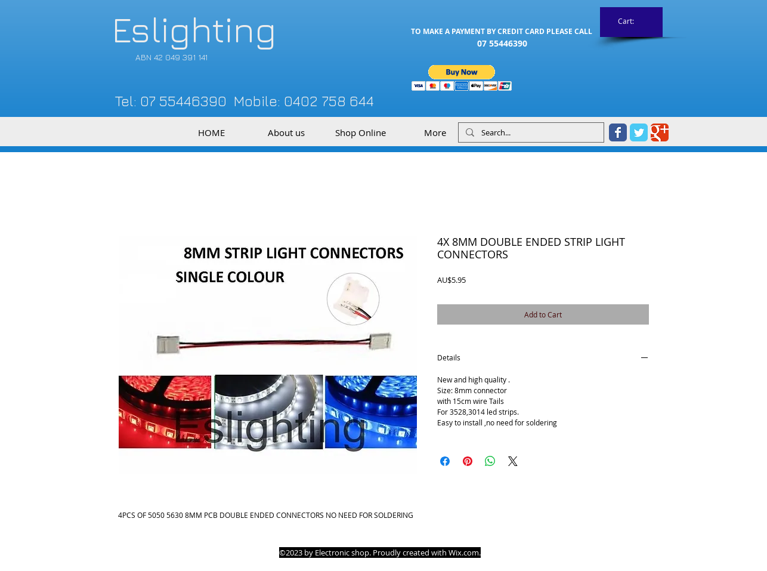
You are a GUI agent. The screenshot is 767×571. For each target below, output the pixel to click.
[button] (462, 78)
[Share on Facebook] (445, 461)
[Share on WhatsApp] (490, 461)
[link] (632, 21)
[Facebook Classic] (618, 132)
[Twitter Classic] (639, 132)
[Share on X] (513, 461)
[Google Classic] (660, 132)
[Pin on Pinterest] (467, 461)
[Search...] (530, 133)
